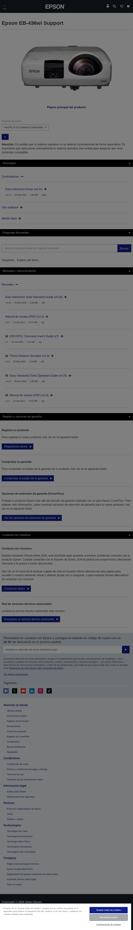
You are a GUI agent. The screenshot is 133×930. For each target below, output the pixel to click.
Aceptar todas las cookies (108, 910)
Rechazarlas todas (108, 917)
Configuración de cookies (108, 924)
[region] (65, 916)
